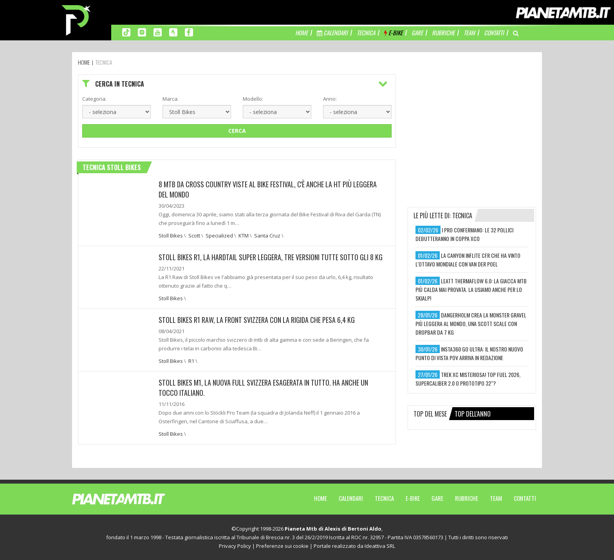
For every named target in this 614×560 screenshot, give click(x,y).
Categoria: (94, 98)
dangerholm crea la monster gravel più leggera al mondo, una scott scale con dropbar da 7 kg (470, 323)
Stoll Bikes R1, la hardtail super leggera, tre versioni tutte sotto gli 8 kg (271, 257)
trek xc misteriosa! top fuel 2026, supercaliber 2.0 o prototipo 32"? (467, 378)
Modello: (253, 98)
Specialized (219, 235)
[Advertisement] (472, 123)
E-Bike (413, 498)
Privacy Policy (235, 545)
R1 (191, 360)
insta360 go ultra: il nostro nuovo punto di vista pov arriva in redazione (469, 353)
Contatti (525, 498)
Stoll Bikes (171, 235)
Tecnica (384, 498)
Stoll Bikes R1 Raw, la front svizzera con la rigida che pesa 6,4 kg (257, 320)
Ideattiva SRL (380, 545)
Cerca (237, 130)
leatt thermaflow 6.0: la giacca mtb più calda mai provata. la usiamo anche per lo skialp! (471, 289)
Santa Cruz (267, 235)
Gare (437, 498)
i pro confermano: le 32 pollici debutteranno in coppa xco (464, 234)
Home (320, 498)
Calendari (351, 498)
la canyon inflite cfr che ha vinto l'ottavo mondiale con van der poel (467, 259)
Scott (194, 235)
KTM (243, 235)
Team (496, 498)
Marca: (171, 98)
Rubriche (466, 498)
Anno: (330, 98)
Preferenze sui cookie (282, 545)
